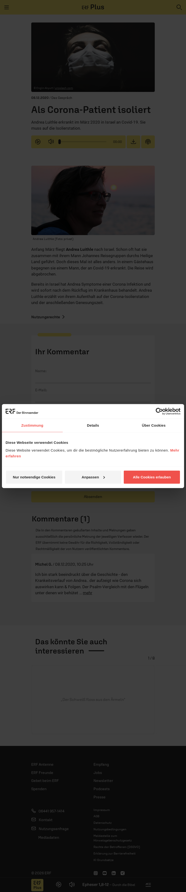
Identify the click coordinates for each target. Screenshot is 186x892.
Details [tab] (93, 425)
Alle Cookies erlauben (152, 477)
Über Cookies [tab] (154, 425)
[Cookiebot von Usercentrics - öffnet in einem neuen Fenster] (159, 411)
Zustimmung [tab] (32, 425)
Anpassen (93, 477)
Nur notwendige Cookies (34, 477)
